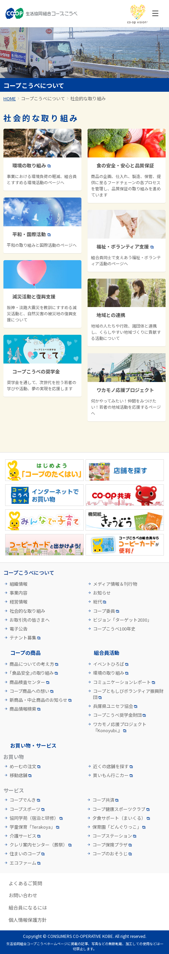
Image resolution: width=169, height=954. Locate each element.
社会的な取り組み (27, 611)
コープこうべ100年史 (114, 629)
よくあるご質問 (25, 883)
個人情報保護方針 (28, 920)
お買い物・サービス (33, 745)
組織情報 (18, 584)
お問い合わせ (23, 895)
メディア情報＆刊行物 (115, 584)
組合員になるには (28, 907)
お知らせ (102, 593)
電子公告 (18, 629)
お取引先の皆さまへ (30, 620)
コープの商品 (25, 652)
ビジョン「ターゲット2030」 (122, 620)
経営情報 (18, 602)
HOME (9, 98)
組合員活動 (106, 652)
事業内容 (18, 593)
